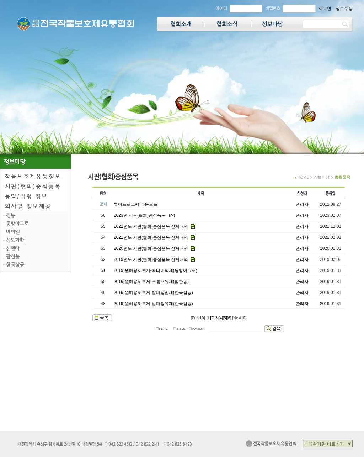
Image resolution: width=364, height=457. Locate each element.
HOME (303, 177)
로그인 (324, 8)
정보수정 (344, 8)
